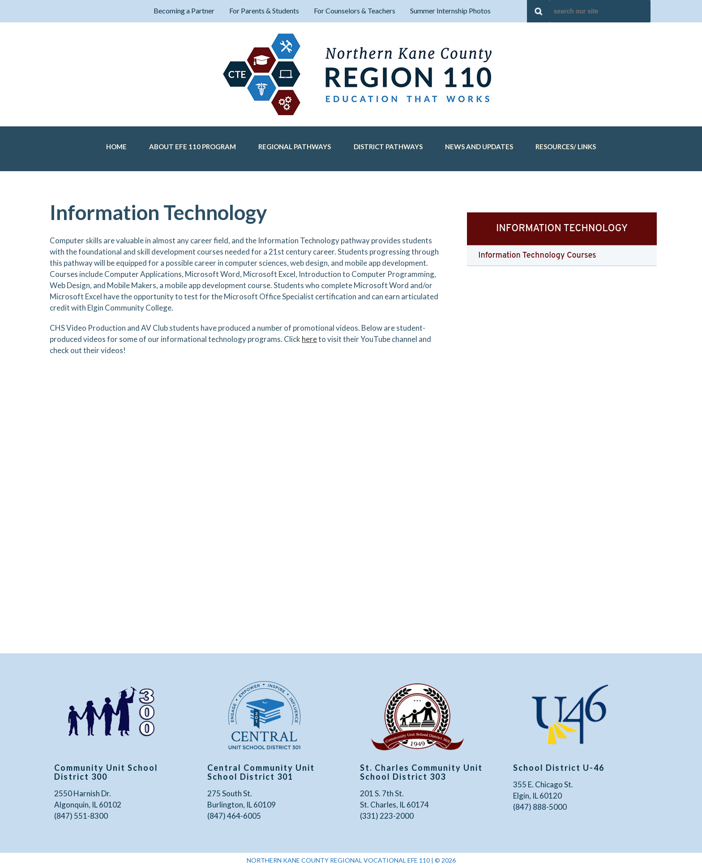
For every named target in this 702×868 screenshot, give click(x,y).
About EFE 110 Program (192, 147)
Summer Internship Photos (450, 10)
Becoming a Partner (184, 10)
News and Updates (479, 147)
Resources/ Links (565, 147)
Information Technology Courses (537, 255)
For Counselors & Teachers (354, 10)
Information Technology (562, 229)
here (309, 339)
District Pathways (388, 147)
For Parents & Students (264, 10)
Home (116, 147)
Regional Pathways (294, 147)
